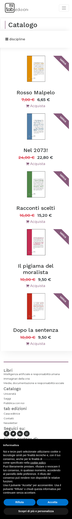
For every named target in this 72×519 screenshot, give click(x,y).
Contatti (9, 418)
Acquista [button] (35, 106)
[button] (67, 445)
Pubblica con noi (14, 403)
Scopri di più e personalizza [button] (36, 511)
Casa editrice (12, 413)
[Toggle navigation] (15, 39)
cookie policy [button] (38, 462)
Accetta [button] (52, 502)
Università (10, 393)
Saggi (7, 398)
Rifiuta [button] (19, 502)
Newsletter (10, 422)
